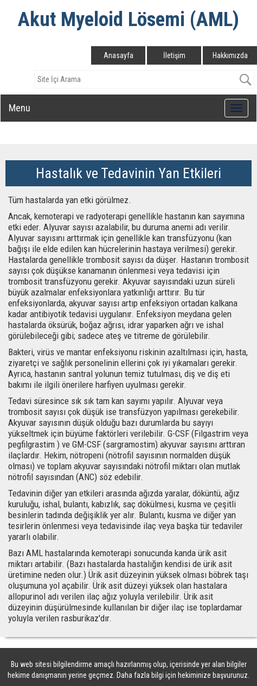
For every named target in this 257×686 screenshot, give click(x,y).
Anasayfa (118, 55)
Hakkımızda (230, 55)
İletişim (174, 55)
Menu (19, 108)
